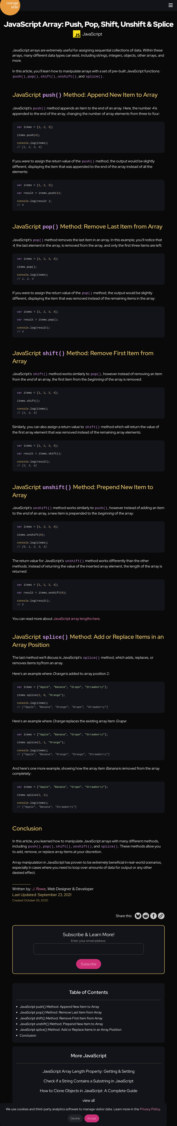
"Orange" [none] (55, 688)
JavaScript (92, 34)
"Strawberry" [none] (95, 680)
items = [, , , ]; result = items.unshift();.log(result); (42, 588)
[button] (138, 908)
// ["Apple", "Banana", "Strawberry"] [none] (46, 799)
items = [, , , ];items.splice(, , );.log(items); (62, 690)
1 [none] (39, 126)
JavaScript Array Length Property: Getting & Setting (88, 1063)
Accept (91, 1118)
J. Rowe (39, 881)
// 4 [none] (20, 203)
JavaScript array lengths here (76, 612)
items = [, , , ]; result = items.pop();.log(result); (37, 318)
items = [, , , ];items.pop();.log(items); (37, 266)
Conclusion (28, 1028)
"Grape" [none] (76, 680)
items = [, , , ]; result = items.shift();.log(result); (39, 451)
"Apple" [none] (44, 680)
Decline (75, 1118)
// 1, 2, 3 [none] (25, 276)
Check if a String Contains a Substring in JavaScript (88, 1073)
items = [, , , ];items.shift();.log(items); (37, 398)
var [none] (19, 126)
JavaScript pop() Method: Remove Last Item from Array (61, 1004)
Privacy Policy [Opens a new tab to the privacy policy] (150, 1109)
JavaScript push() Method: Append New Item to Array (59, 999)
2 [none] (44, 126)
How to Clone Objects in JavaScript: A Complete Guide (88, 1083)
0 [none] (41, 529)
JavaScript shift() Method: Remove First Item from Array (61, 1010)
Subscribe (88, 956)
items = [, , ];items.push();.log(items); (35, 136)
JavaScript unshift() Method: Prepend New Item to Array (61, 1016)
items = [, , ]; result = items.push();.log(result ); (39, 193)
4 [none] (36, 134)
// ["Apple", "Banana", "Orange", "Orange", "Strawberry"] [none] (63, 747)
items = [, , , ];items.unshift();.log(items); (37, 531)
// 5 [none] (20, 598)
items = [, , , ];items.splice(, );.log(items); (62, 789)
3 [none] (49, 126)
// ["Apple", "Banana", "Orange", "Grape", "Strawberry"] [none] (62, 700)
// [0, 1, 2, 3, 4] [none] (32, 541)
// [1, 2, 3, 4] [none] (29, 146)
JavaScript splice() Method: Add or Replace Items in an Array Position (70, 1022)
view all (89, 1092)
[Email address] (88, 941)
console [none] (22, 141)
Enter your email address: (88, 933)
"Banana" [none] (60, 680)
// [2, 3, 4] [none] (27, 408)
